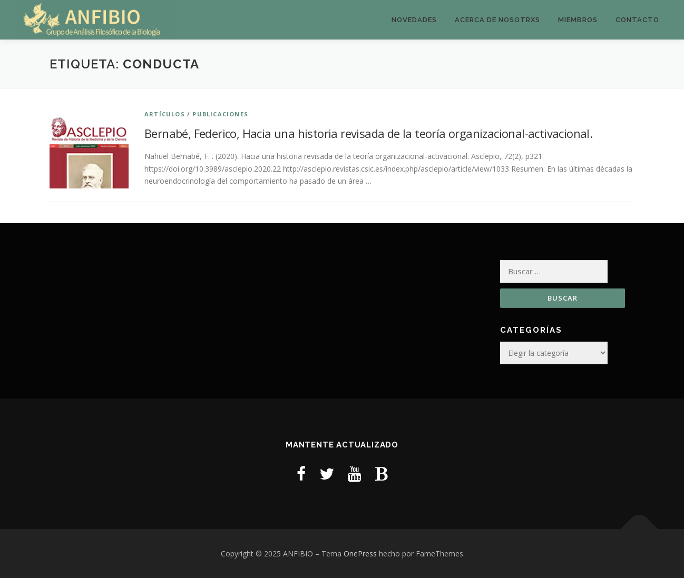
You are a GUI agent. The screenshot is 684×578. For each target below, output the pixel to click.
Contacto (637, 20)
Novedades (414, 20)
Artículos (164, 114)
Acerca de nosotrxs (497, 20)
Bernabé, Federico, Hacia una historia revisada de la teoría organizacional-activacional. (368, 133)
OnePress (360, 554)
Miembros (578, 20)
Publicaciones (220, 114)
